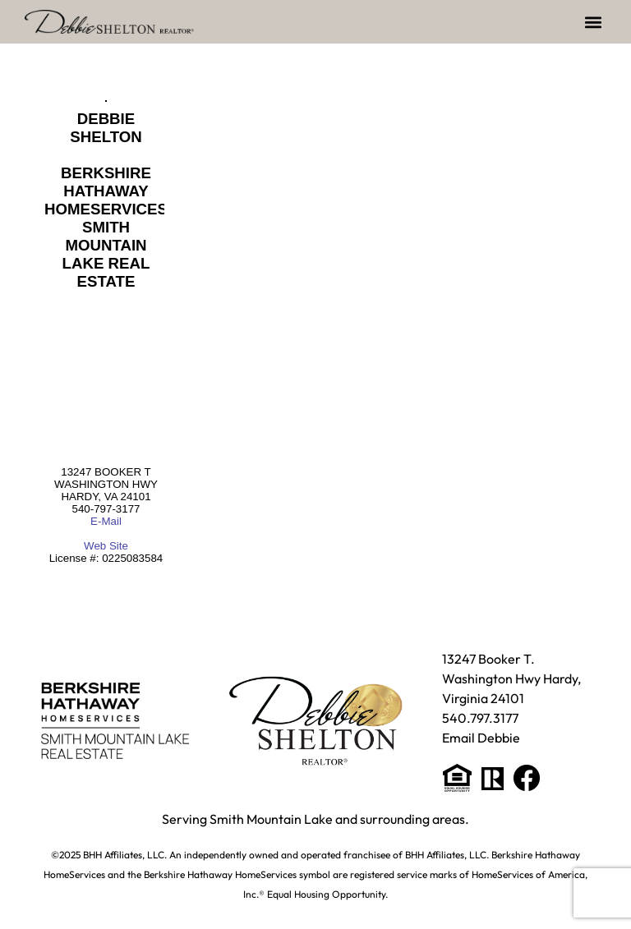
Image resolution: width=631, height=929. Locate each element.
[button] (592, 21)
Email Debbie (481, 737)
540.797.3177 (480, 718)
